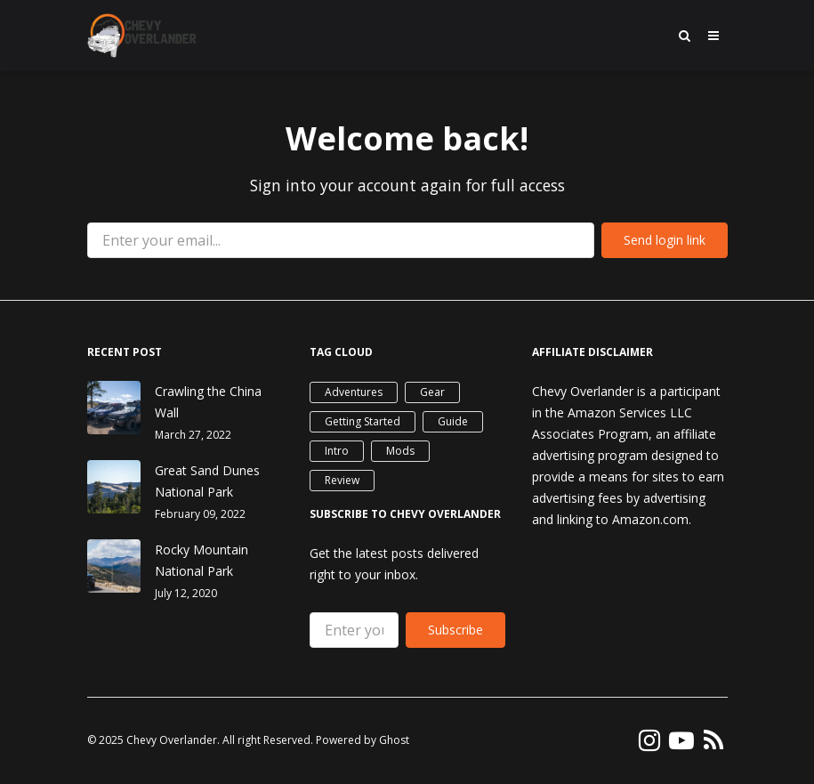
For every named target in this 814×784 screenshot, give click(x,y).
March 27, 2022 (193, 434)
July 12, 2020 (186, 593)
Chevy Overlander (171, 740)
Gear (432, 392)
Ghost (394, 740)
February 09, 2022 (200, 513)
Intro (337, 450)
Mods (400, 450)
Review (342, 480)
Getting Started (362, 421)
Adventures (354, 392)
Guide (453, 421)
